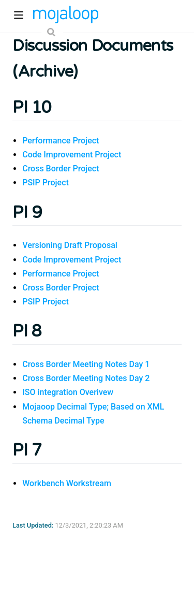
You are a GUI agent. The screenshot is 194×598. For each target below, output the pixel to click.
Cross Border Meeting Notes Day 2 (86, 378)
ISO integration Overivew (67, 392)
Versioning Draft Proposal (69, 245)
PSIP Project (45, 182)
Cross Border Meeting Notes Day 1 (86, 364)
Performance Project (60, 140)
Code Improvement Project (71, 154)
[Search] (52, 32)
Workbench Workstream (66, 483)
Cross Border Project (60, 168)
